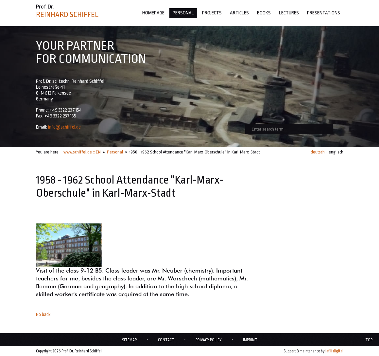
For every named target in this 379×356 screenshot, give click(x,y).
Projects (212, 13)
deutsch (318, 152)
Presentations (323, 13)
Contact (166, 340)
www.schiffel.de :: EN (82, 152)
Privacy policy (209, 340)
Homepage (153, 13)
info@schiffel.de (64, 127)
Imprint (250, 340)
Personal (183, 13)
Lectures (289, 13)
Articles (239, 13)
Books (264, 13)
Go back (43, 314)
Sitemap (129, 340)
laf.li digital (334, 351)
